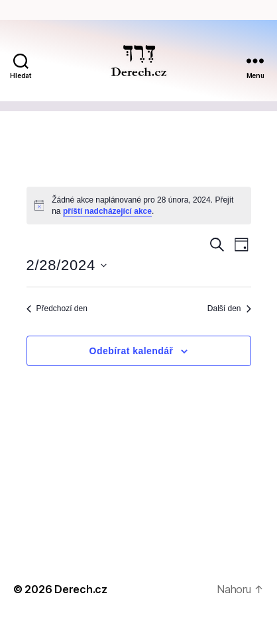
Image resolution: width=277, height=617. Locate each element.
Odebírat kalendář (131, 351)
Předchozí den (57, 308)
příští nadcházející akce (107, 211)
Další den (229, 308)
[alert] (139, 205)
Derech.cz (80, 589)
